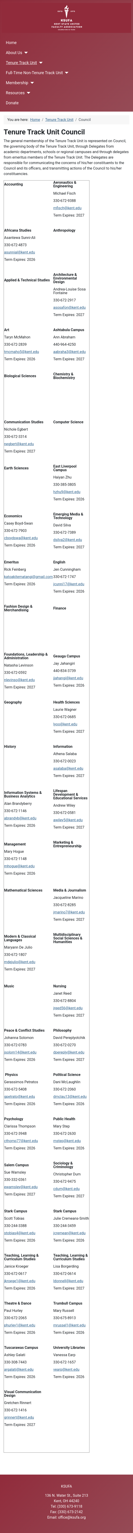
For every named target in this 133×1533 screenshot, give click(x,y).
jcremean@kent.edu (69, 1233)
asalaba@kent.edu (68, 768)
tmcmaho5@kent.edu (21, 352)
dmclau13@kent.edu (69, 1096)
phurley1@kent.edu (19, 1325)
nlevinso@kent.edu (19, 680)
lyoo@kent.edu (65, 724)
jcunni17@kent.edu (68, 584)
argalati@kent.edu (19, 1369)
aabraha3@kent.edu (69, 352)
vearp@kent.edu (66, 1369)
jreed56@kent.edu (68, 1008)
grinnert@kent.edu (19, 1417)
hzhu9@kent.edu (66, 492)
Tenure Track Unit (21, 62)
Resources (15, 93)
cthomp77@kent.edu (21, 1141)
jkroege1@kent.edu (19, 1281)
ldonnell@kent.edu (68, 1281)
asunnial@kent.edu (19, 252)
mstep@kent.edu (67, 1141)
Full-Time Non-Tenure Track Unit (34, 73)
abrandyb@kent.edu (20, 818)
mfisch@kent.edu (67, 208)
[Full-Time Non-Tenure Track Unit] (66, 73)
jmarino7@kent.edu (69, 912)
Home (11, 42)
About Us (14, 52)
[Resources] (27, 93)
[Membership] (31, 83)
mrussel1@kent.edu (69, 1325)
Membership (17, 83)
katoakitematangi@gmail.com (28, 577)
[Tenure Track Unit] (40, 63)
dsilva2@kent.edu (67, 540)
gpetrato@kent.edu (19, 1096)
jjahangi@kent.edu (68, 678)
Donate (12, 103)
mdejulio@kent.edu (19, 962)
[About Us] (25, 53)
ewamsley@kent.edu (21, 1187)
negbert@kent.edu (19, 444)
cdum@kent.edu (66, 1189)
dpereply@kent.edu (68, 1052)
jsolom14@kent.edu (20, 1052)
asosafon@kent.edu (69, 307)
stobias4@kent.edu (19, 1233)
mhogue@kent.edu (19, 866)
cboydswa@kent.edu (21, 538)
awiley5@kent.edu (68, 820)
